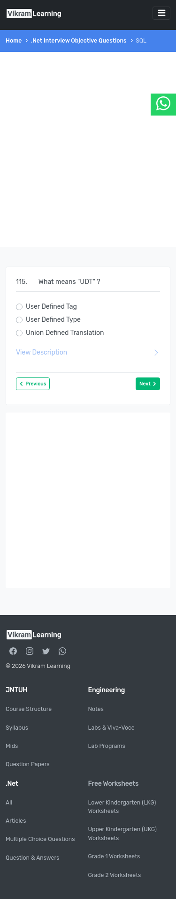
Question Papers (28, 764)
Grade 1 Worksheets (114, 856)
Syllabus (17, 728)
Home (14, 40)
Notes (96, 709)
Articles (16, 821)
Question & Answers (32, 858)
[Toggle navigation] (161, 13)
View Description (88, 352)
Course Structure (29, 709)
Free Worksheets (113, 784)
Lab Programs (106, 746)
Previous (33, 384)
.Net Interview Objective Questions (79, 40)
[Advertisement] (88, 149)
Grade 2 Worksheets (114, 875)
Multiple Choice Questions (40, 839)
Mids (12, 746)
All (9, 802)
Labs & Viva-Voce (111, 728)
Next (147, 384)
